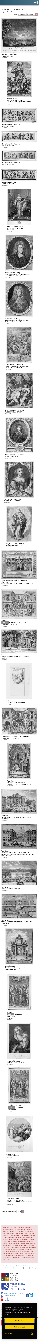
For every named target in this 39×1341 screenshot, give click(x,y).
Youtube (5, 1300)
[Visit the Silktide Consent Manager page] (32, 1333)
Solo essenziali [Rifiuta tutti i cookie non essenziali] (19, 1327)
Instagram (5, 1298)
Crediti (26, 1268)
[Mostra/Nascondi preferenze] (8, 1333)
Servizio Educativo (8, 1296)
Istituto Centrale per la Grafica (11, 1266)
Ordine (15, 14)
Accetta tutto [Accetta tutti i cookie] (19, 1320)
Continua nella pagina (9, 1211)
